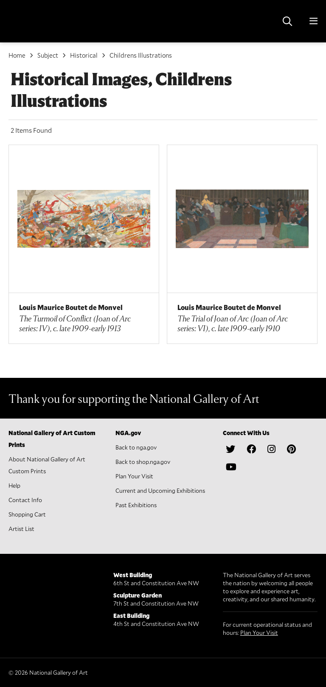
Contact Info (25, 500)
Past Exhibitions (136, 505)
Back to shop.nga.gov (142, 462)
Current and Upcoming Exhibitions (160, 490)
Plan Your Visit (134, 476)
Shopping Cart (27, 514)
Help (14, 485)
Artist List (21, 529)
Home (16, 55)
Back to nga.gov (136, 447)
